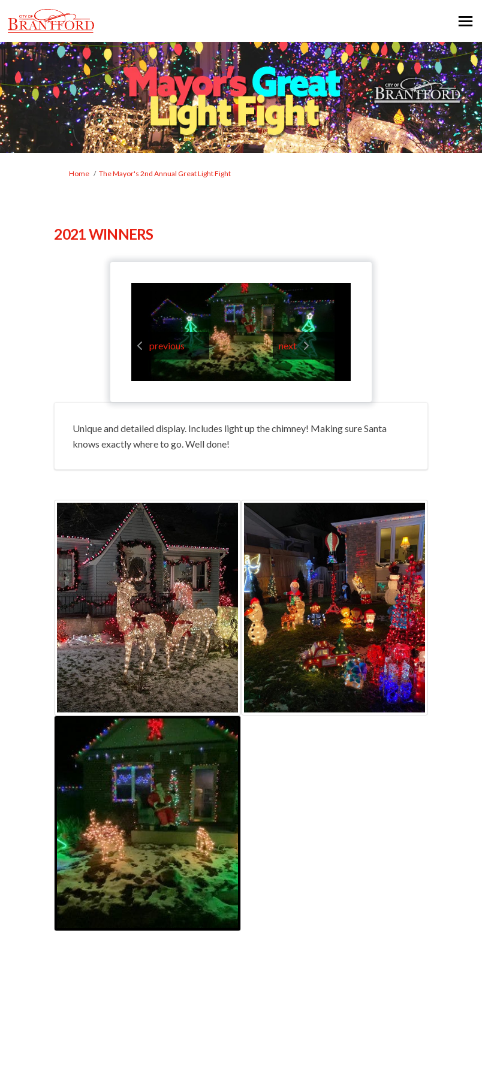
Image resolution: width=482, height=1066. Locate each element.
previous (167, 345)
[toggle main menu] (465, 21)
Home (79, 173)
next (288, 345)
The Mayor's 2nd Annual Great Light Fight (165, 173)
